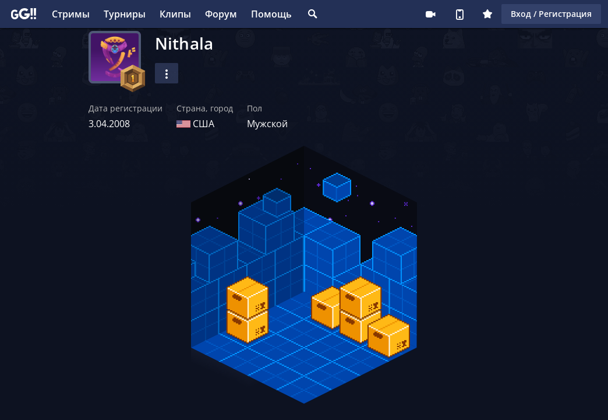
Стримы (71, 14)
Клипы (175, 14)
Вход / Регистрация (551, 13)
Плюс (487, 14)
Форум (221, 14)
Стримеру (430, 14)
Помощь (271, 14)
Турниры (125, 14)
